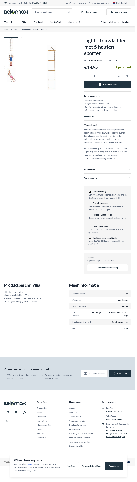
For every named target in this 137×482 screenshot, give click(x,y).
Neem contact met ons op (99, 3)
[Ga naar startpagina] (16, 12)
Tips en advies (75, 416)
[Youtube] (7, 421)
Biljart (26, 22)
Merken (125, 22)
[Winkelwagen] (118, 11)
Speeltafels (40, 22)
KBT (116, 60)
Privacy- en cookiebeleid (79, 437)
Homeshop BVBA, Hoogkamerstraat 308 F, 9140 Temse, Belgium (116, 433)
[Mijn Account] (91, 11)
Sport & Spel (57, 22)
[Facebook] (7, 412)
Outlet (103, 22)
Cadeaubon (114, 22)
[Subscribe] (120, 373)
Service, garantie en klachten (81, 433)
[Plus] (101, 76)
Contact (72, 408)
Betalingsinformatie (77, 425)
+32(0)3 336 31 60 (114, 411)
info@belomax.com (114, 419)
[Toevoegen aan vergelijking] (127, 76)
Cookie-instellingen (77, 446)
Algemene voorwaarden (79, 441)
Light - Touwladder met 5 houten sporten (30, 29)
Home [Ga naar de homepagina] (6, 29)
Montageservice (75, 22)
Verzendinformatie (77, 420)
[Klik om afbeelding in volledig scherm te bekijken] (51, 67)
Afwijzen (71, 466)
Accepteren (114, 466)
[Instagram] (16, 412)
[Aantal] (94, 76)
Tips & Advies (70, 3)
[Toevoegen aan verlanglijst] (119, 76)
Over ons (82, 3)
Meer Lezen (89, 116)
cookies (30, 464)
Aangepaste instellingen (92, 466)
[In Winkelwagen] (107, 84)
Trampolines (11, 22)
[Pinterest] (24, 412)
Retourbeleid (74, 429)
